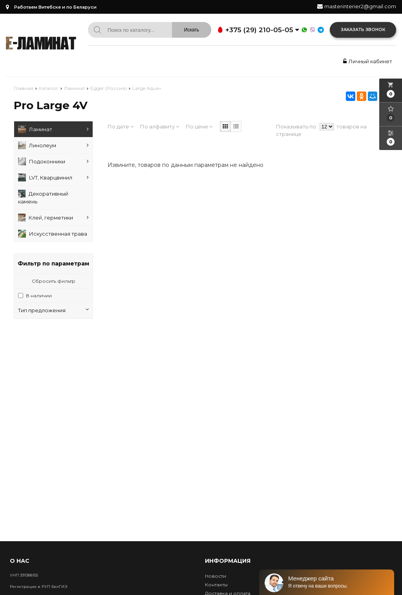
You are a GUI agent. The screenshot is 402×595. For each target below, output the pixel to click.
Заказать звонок (363, 29)
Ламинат (53, 129)
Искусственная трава (52, 234)
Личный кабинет (366, 61)
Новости (215, 576)
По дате (120, 126)
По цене (199, 126)
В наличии (39, 295)
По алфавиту (159, 126)
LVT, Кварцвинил (53, 177)
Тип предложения (53, 310)
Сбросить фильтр (53, 281)
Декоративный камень (43, 197)
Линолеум (53, 145)
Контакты (216, 585)
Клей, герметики (53, 218)
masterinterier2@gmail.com (360, 6)
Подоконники (53, 161)
